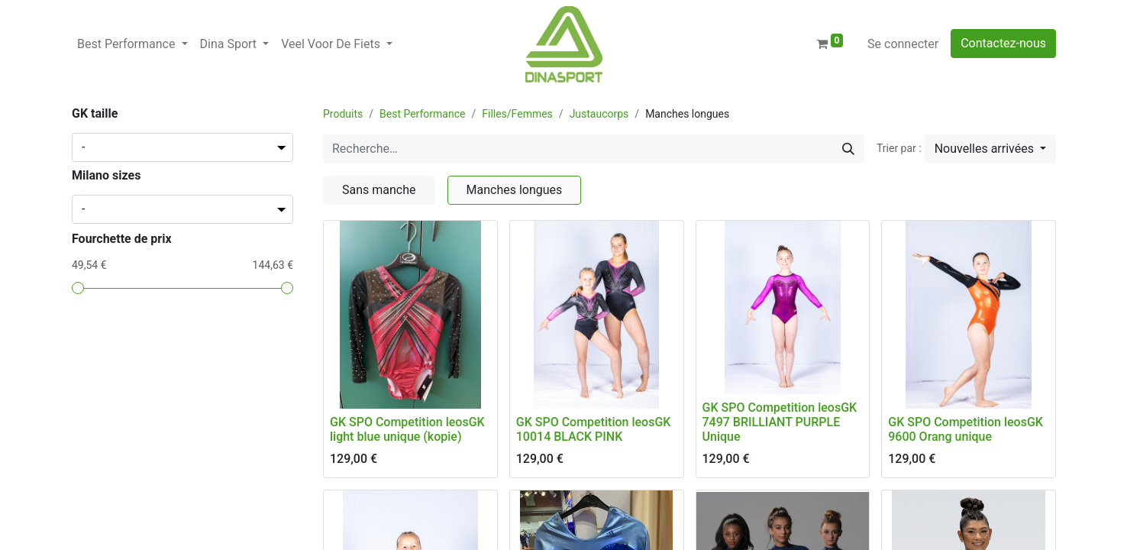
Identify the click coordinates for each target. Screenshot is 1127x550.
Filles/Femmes (517, 114)
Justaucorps (599, 114)
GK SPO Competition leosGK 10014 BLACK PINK (593, 429)
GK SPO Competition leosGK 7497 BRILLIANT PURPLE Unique (779, 422)
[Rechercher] (848, 148)
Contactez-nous (1003, 43)
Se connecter (902, 44)
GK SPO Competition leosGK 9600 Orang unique (965, 429)
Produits (343, 114)
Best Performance (422, 114)
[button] (990, 148)
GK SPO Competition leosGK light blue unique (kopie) (407, 429)
